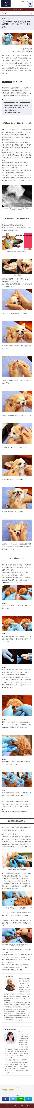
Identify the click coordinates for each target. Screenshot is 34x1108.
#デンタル (5, 1090)
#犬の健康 (11, 1090)
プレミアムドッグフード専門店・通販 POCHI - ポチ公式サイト (6, 3)
